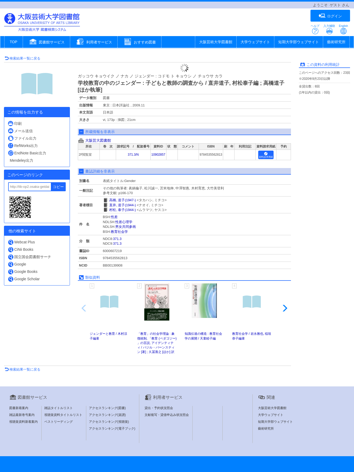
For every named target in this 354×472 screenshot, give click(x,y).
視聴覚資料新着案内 (23, 422)
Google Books (22, 271)
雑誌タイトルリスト (58, 408)
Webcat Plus (21, 242)
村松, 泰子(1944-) (122, 210)
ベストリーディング (58, 422)
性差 (114, 217)
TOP (13, 42)
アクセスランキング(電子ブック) (112, 428)
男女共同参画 (125, 227)
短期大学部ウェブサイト (298, 42)
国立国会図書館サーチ (29, 257)
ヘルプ (315, 29)
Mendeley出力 (21, 160)
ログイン (330, 15)
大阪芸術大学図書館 (215, 42)
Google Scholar (24, 279)
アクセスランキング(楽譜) (107, 415)
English (343, 29)
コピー (58, 187)
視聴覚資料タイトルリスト (63, 415)
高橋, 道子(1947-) (122, 200)
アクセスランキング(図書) (107, 408)
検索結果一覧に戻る (22, 58)
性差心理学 (123, 222)
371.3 (117, 239)
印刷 (15, 123)
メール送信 (20, 131)
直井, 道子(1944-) (122, 205)
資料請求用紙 (266, 155)
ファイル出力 (22, 138)
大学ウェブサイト (255, 42)
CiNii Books (20, 249)
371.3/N (133, 154)
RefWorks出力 (23, 145)
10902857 (158, 154)
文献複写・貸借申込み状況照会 (167, 415)
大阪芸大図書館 (98, 140)
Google (17, 264)
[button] (46, 42)
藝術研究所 (336, 42)
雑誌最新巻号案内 (22, 415)
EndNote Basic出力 (27, 153)
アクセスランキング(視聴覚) (109, 422)
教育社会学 (119, 232)
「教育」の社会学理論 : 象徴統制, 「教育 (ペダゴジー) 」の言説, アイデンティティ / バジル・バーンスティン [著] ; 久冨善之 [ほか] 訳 (157, 343)
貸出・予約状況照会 (159, 408)
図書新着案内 (18, 408)
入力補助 (329, 29)
